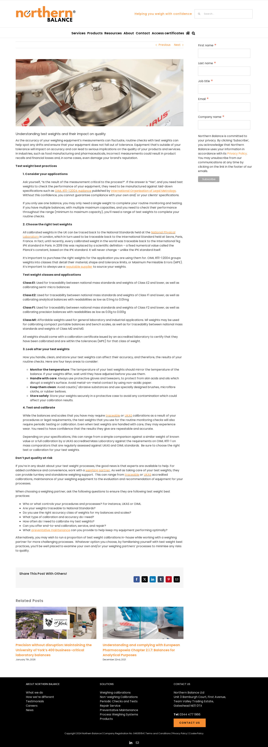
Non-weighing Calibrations (119, 697)
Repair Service (110, 706)
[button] (193, 33)
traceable (113, 415)
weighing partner (97, 470)
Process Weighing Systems (119, 714)
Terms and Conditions (158, 733)
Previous (165, 45)
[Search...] (224, 13)
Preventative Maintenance (119, 710)
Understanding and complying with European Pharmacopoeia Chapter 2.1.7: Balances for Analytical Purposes (141, 650)
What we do (34, 692)
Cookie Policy (196, 733)
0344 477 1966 (190, 714)
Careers (32, 706)
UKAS (128, 415)
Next (177, 45)
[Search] (199, 13)
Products (106, 719)
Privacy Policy (237, 153)
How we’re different (40, 697)
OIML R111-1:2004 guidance (73, 191)
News (30, 710)
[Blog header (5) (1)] (99, 92)
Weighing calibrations (115, 692)
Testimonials (35, 701)
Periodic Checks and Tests (119, 701)
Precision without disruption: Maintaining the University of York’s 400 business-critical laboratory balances (54, 650)
